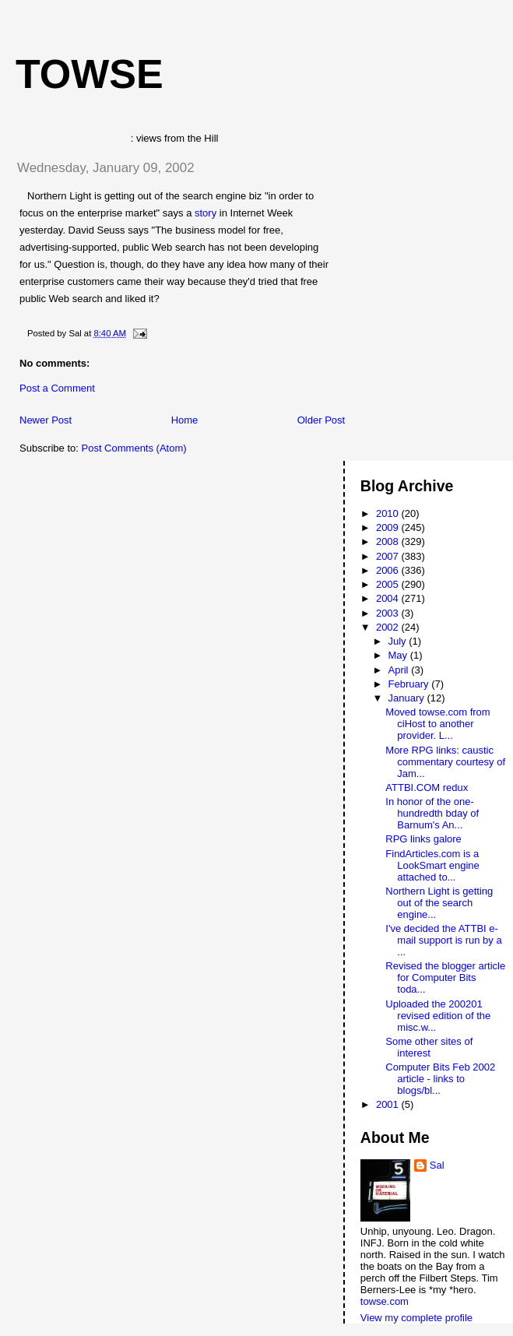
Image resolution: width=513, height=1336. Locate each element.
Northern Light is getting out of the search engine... (439, 902)
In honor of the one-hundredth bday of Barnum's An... (432, 813)
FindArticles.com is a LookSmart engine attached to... (432, 865)
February (410, 684)
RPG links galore (423, 839)
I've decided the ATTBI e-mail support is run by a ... (443, 940)
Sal (437, 1165)
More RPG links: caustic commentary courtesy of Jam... (445, 761)
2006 (389, 570)
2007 (389, 556)
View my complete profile (416, 1318)
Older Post (321, 420)
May (399, 655)
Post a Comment (57, 388)
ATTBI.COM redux (426, 787)
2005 (389, 584)
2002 (389, 627)
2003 (389, 613)
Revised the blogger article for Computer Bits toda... (445, 977)
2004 (389, 598)
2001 (389, 1104)
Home (185, 420)
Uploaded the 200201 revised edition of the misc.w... (437, 1015)
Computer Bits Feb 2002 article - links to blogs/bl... (440, 1078)
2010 (389, 513)
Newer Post (45, 420)
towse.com (384, 1301)
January (407, 698)
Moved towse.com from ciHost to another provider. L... (437, 723)
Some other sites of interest (429, 1047)
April (400, 670)
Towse (89, 74)
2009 (389, 527)
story (207, 213)
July (398, 641)
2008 (389, 541)
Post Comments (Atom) (134, 448)
